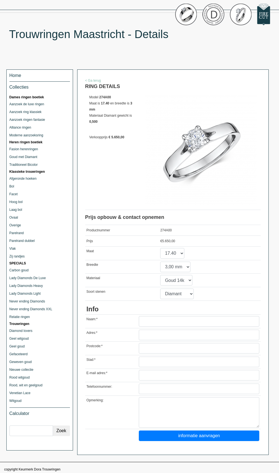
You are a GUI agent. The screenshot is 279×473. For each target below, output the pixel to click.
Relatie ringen (19, 317)
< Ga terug (93, 80)
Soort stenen (95, 292)
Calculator (19, 413)
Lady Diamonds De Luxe (27, 278)
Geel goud (17, 346)
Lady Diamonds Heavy (26, 286)
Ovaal (13, 217)
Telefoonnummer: (99, 387)
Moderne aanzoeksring (26, 135)
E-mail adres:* (96, 373)
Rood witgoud (19, 377)
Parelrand (16, 233)
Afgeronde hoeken (23, 179)
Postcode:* (94, 346)
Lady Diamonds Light (25, 294)
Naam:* (91, 319)
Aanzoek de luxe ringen (26, 104)
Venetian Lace (20, 393)
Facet (13, 194)
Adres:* (91, 333)
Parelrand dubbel (22, 241)
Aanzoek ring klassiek (25, 112)
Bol (11, 186)
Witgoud (15, 401)
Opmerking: (95, 400)
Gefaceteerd (18, 354)
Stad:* (90, 360)
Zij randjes (17, 256)
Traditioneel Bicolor (23, 165)
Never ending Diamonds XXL (30, 309)
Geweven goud (20, 362)
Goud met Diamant (23, 157)
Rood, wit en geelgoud (25, 385)
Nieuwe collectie (21, 370)
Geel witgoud (19, 339)
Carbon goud (19, 270)
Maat (90, 251)
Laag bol (15, 210)
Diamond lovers (20, 331)
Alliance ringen (20, 127)
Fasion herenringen (23, 149)
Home (15, 75)
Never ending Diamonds (27, 301)
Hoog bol (16, 202)
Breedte (92, 265)
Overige (15, 225)
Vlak (12, 249)
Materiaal (93, 278)
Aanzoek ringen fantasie (27, 120)
